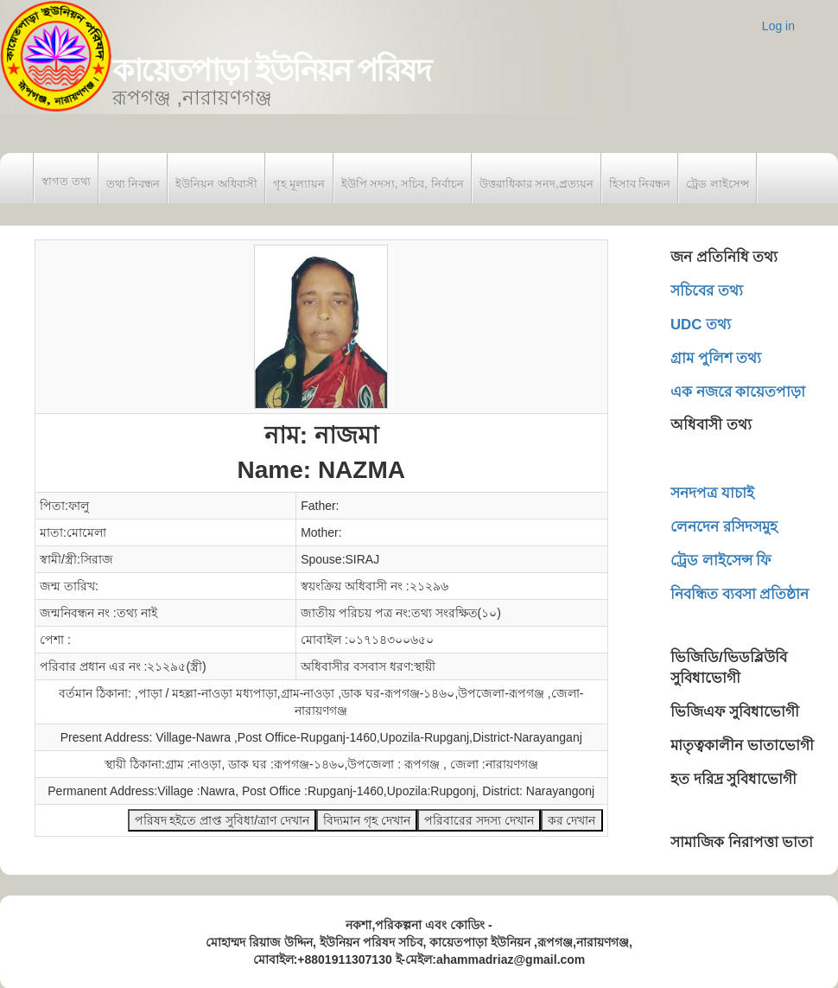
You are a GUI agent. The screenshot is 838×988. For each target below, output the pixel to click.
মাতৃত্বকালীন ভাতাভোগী (742, 745)
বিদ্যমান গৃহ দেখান (366, 820)
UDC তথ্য (700, 324)
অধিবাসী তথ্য (711, 425)
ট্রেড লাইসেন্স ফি (720, 560)
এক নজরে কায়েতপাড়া (737, 392)
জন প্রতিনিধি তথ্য (724, 257)
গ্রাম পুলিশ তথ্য (715, 358)
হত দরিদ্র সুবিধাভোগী (733, 779)
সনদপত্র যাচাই (712, 493)
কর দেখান (572, 820)
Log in (778, 26)
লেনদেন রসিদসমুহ (724, 527)
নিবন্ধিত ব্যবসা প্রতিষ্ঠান (739, 594)
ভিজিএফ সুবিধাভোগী (734, 712)
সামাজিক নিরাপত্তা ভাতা (741, 842)
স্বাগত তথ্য (66, 181)
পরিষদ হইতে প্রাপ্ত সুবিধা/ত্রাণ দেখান (222, 820)
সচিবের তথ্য (706, 291)
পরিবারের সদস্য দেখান (479, 820)
